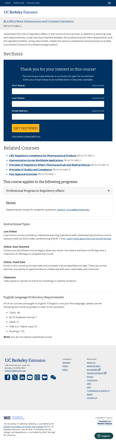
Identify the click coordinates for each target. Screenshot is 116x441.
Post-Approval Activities (23, 174)
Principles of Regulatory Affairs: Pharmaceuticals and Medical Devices (49, 164)
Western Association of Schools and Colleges (23, 426)
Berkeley (66, 362)
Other (65, 369)
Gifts (89, 383)
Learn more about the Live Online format (88, 238)
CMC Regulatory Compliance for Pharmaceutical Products (42, 155)
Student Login (18, 3)
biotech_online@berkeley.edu (73, 209)
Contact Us (92, 397)
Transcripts (92, 380)
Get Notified (25, 128)
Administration (93, 366)
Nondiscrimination (96, 373)
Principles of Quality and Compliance (30, 169)
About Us (91, 362)
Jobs (89, 387)
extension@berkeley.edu (15, 370)
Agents (8, 3)
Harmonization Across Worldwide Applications (36, 160)
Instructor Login (33, 3)
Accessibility (94, 369)
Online (65, 366)
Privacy (90, 376)
